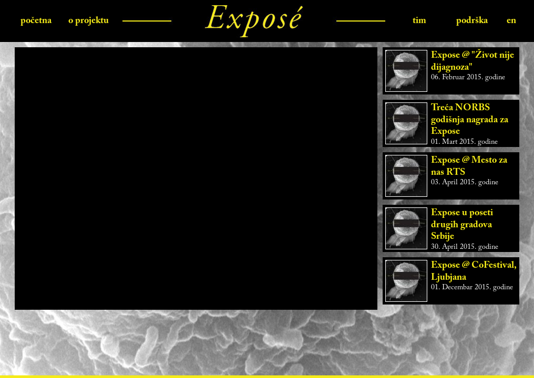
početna (36, 21)
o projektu (88, 21)
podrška (472, 21)
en (511, 21)
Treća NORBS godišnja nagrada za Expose (469, 119)
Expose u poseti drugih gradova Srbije (462, 225)
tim (419, 21)
